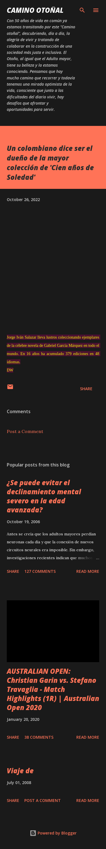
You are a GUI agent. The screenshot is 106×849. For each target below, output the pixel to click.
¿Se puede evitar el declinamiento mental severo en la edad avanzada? (44, 496)
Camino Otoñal (35, 10)
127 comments (40, 571)
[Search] (82, 10)
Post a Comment (25, 431)
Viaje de (20, 770)
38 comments (38, 737)
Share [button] (86, 388)
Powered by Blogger (53, 833)
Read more (87, 571)
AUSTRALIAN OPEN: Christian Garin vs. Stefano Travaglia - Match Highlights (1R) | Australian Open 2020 (53, 689)
